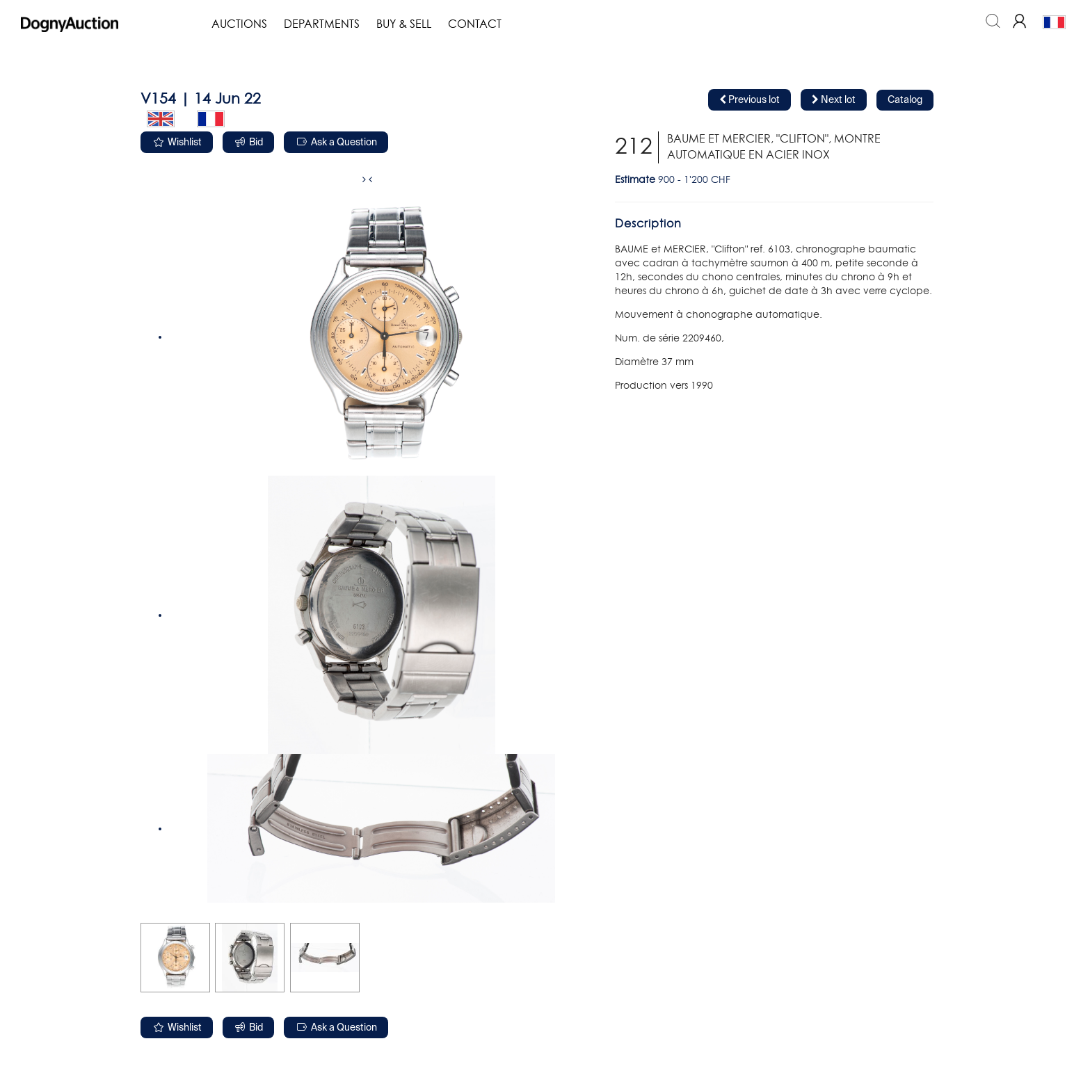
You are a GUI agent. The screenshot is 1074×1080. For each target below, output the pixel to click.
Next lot (834, 100)
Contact (475, 24)
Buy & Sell (403, 24)
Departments (322, 24)
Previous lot (749, 100)
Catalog (905, 100)
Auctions (239, 24)
